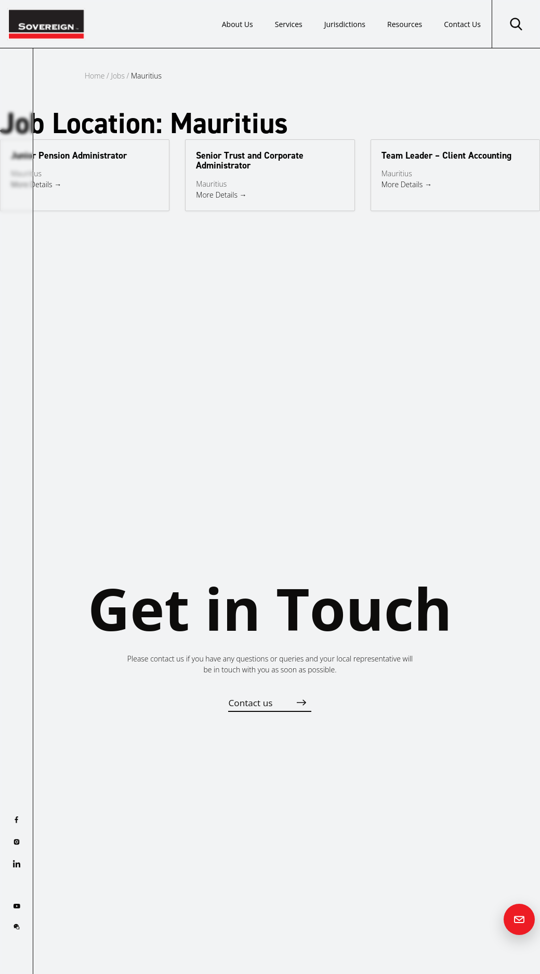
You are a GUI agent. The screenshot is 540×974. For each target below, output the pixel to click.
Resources (404, 24)
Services (288, 24)
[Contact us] (519, 919)
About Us (237, 24)
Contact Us (462, 24)
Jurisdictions (344, 24)
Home (94, 76)
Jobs (118, 76)
